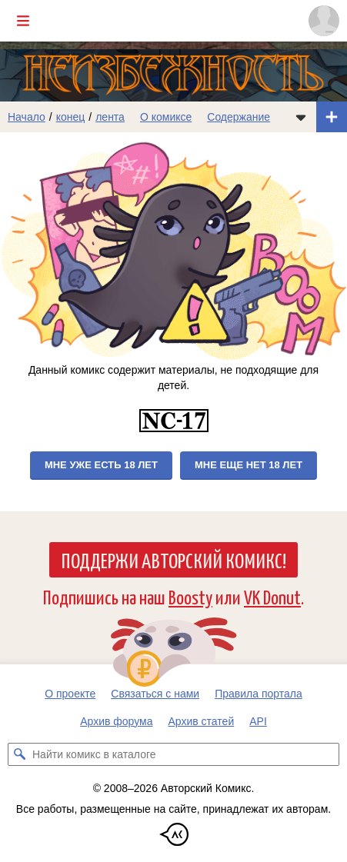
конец (70, 117)
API (258, 721)
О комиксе (166, 117)
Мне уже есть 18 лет (101, 465)
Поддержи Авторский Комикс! (173, 560)
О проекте (70, 693)
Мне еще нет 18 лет (248, 465)
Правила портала (258, 693)
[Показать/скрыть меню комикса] (300, 117)
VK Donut (272, 596)
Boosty (190, 596)
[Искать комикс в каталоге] (19, 754)
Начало (26, 117)
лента (110, 117)
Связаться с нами (155, 693)
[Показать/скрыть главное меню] (23, 21)
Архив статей (201, 721)
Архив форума (116, 721)
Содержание (238, 117)
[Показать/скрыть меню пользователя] (324, 21)
